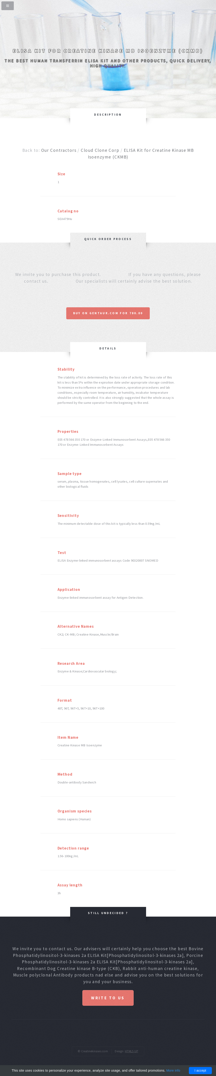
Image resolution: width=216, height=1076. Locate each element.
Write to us (108, 997)
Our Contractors (58, 150)
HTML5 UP (131, 1051)
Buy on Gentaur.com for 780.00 (108, 313)
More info (173, 1070)
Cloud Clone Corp (100, 150)
